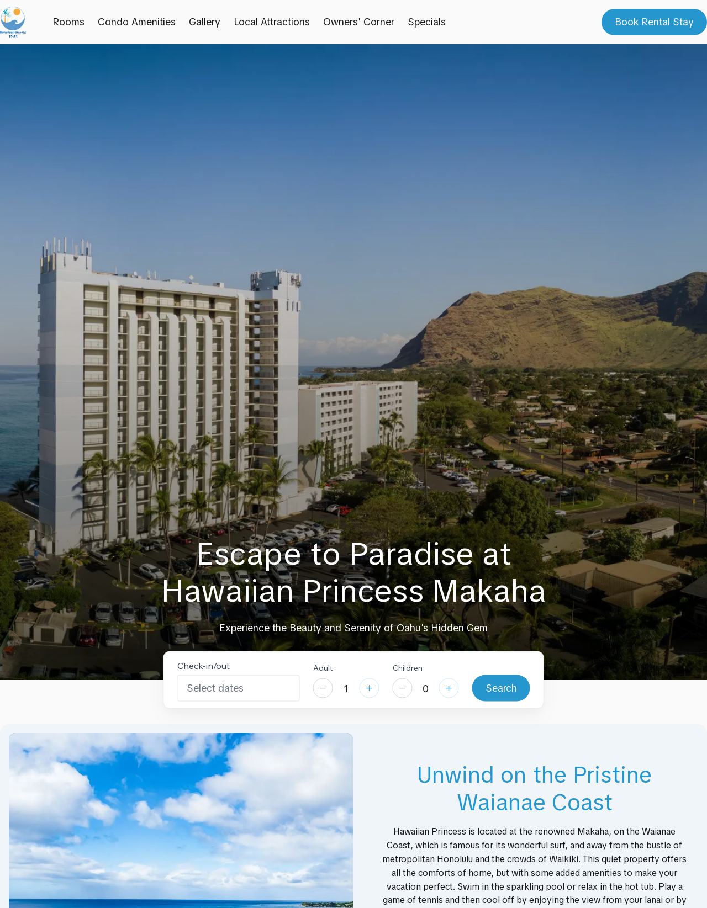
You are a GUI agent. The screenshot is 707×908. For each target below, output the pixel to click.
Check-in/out (203, 665)
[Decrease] (323, 688)
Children (408, 667)
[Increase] (369, 688)
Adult (323, 667)
